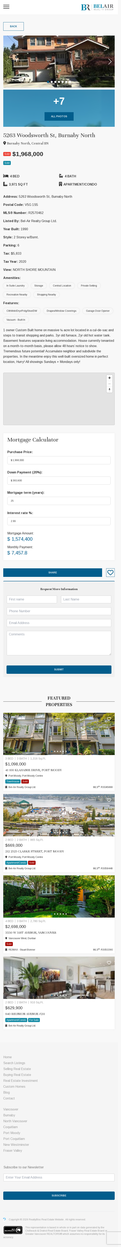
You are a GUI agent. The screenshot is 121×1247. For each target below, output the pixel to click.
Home (7, 1057)
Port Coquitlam (14, 1139)
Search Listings (14, 1063)
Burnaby (9, 1115)
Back (13, 26)
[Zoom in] (113, 378)
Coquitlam (10, 1127)
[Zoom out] (113, 384)
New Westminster (16, 1144)
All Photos (60, 116)
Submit (60, 669)
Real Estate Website (52, 1219)
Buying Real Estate (17, 1075)
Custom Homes (14, 1086)
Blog (6, 1092)
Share (54, 572)
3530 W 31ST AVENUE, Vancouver (30, 932)
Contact (9, 1098)
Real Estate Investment (20, 1080)
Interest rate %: (20, 513)
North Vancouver (15, 1121)
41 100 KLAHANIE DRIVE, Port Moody (33, 770)
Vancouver (10, 1109)
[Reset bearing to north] (113, 390)
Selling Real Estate (17, 1069)
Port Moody (11, 1133)
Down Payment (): (25, 472)
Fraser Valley (12, 1150)
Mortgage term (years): (26, 492)
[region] (60, 399)
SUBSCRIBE (60, 1195)
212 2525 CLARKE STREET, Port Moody (34, 851)
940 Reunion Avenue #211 (25, 1014)
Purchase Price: (20, 452)
